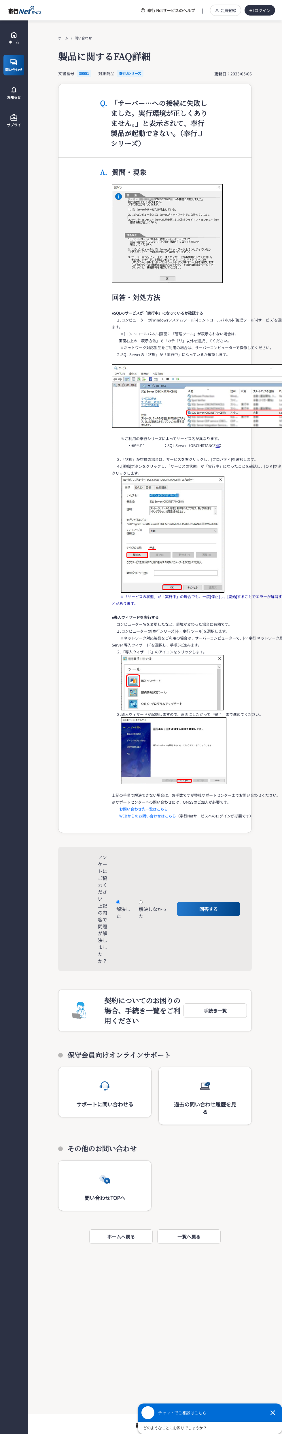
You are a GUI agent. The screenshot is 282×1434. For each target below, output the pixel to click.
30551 (84, 73)
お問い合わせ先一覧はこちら (143, 809)
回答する (208, 909)
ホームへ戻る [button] (121, 1236)
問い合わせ (83, 37)
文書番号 (66, 73)
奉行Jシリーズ (130, 73)
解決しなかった (152, 912)
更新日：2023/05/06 (233, 74)
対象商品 (106, 73)
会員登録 (225, 10)
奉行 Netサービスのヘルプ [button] (168, 10)
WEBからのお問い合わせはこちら (147, 816)
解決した (123, 912)
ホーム (63, 37)
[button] (215, 1010)
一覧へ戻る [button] (188, 1236)
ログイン (259, 10)
